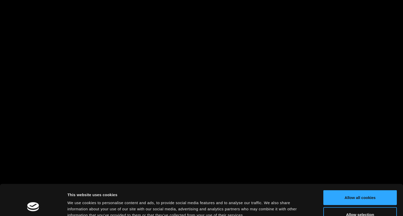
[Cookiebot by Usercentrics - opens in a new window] (33, 206)
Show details (270, 203)
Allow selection (360, 185)
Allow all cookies (360, 168)
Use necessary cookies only (360, 202)
